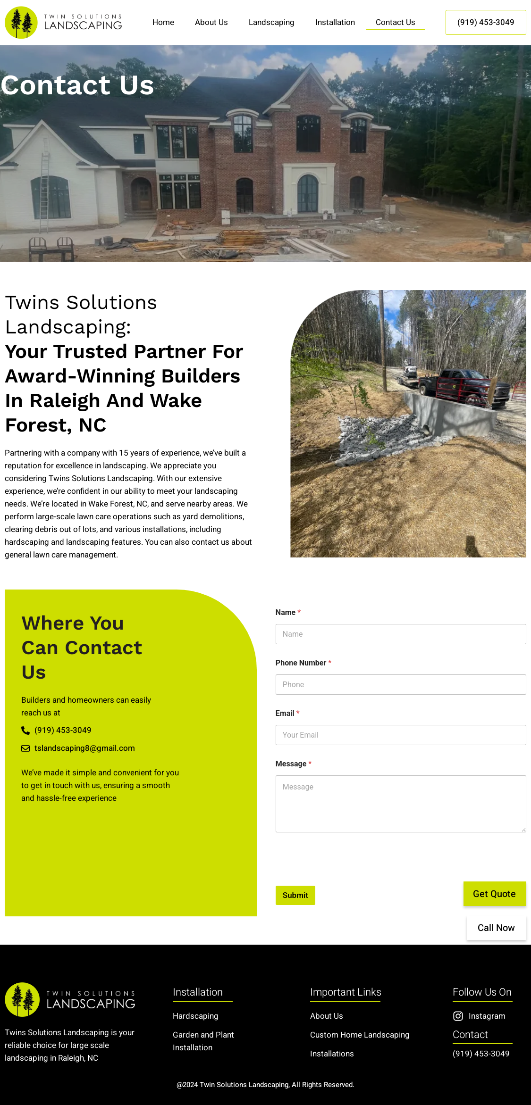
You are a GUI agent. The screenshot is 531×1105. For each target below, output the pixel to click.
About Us (211, 22)
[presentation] (347, 879)
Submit (295, 895)
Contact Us (395, 22)
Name (288, 612)
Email (288, 713)
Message (294, 763)
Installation (335, 22)
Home (163, 22)
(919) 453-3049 (481, 1054)
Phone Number (303, 662)
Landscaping (272, 22)
